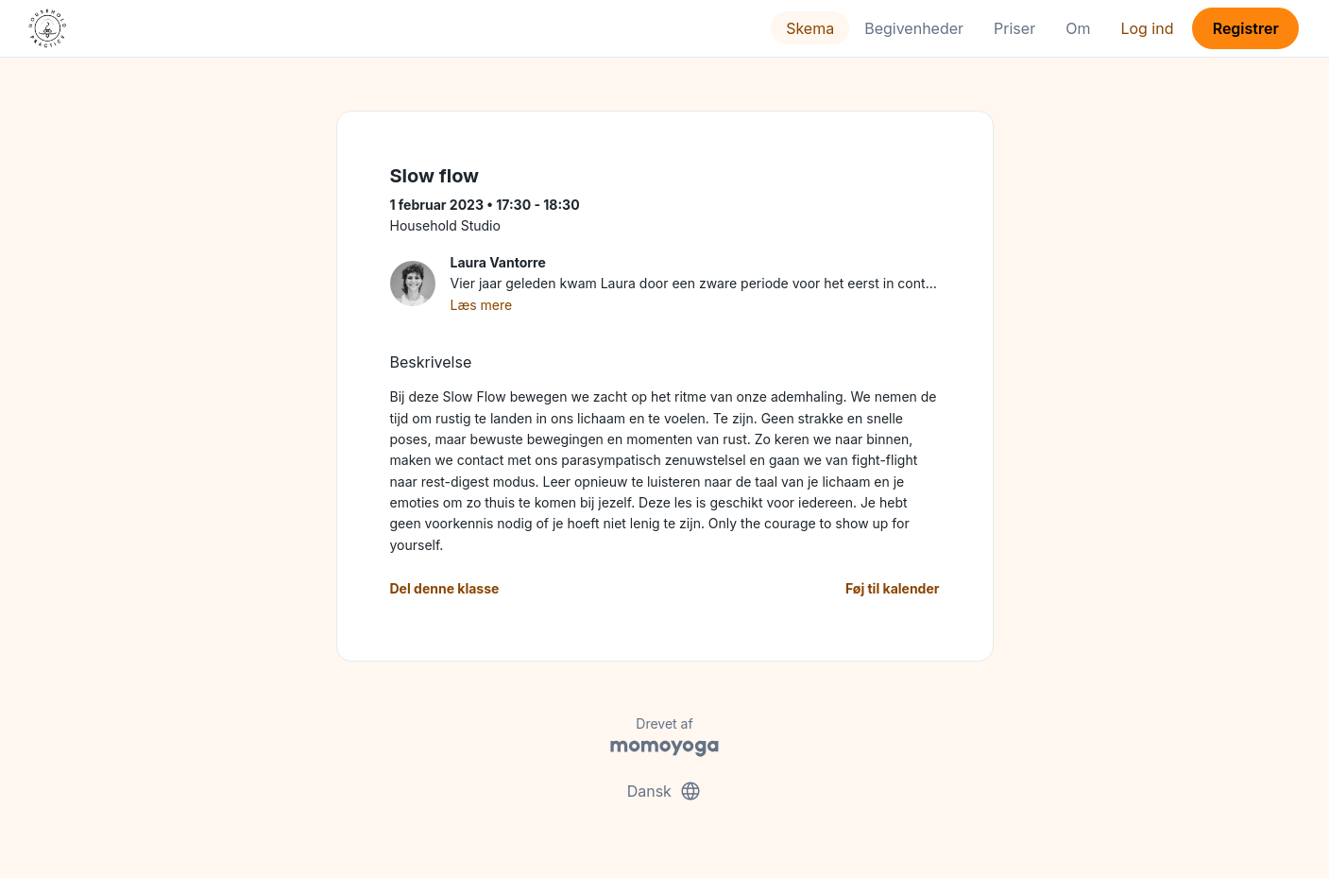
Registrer (1246, 28)
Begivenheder (913, 28)
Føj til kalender (892, 588)
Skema (810, 28)
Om (1077, 28)
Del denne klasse (445, 588)
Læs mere (482, 305)
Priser (1014, 28)
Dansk (665, 791)
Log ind (1146, 28)
